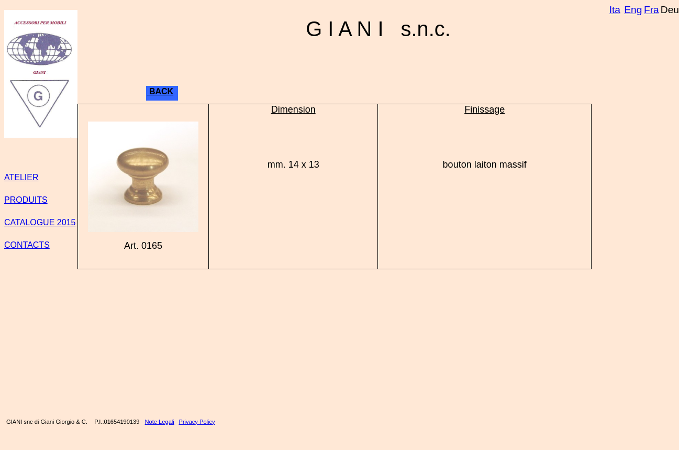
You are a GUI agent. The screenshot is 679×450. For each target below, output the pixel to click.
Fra (651, 9)
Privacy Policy (197, 422)
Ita (614, 9)
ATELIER (21, 177)
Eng (633, 9)
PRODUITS (26, 199)
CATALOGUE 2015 (39, 222)
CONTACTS (27, 244)
